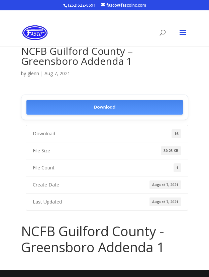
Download (104, 107)
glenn (33, 73)
